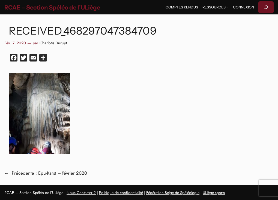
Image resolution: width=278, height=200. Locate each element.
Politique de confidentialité (121, 192)
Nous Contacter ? (81, 192)
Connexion (243, 7)
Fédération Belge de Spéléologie (172, 192)
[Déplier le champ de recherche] (266, 7)
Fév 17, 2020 (15, 43)
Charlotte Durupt (53, 43)
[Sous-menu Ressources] (227, 7)
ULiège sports (214, 192)
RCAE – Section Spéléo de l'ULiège (52, 7)
